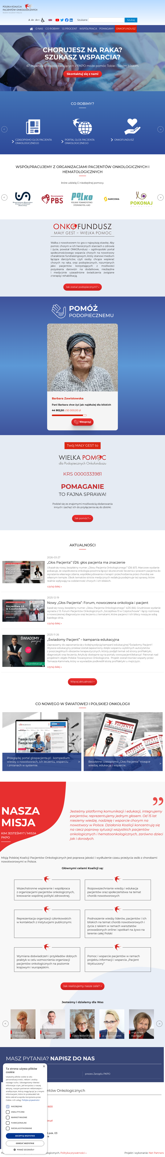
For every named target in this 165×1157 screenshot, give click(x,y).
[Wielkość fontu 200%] (37, 20)
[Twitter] (62, 20)
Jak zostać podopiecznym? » (82, 287)
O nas (39, 28)
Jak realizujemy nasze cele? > (82, 986)
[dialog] (25, 1108)
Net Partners (156, 1153)
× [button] (44, 1066)
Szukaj (131, 20)
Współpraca (88, 28)
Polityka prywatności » (73, 1153)
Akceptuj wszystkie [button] (25, 1136)
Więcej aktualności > (82, 681)
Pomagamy (106, 28)
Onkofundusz (126, 28)
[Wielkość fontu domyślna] (29, 20)
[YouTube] (57, 20)
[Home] (20, 8)
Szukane (82, 20)
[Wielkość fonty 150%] (32, 20)
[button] (25, 1149)
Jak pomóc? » (83, 518)
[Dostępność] (43, 20)
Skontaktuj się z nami (82, 74)
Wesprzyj (82, 422)
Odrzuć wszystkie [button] (25, 1143)
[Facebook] (67, 20)
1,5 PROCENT (69, 28)
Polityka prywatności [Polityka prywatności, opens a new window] (30, 1100)
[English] (50, 20)
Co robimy (52, 28)
